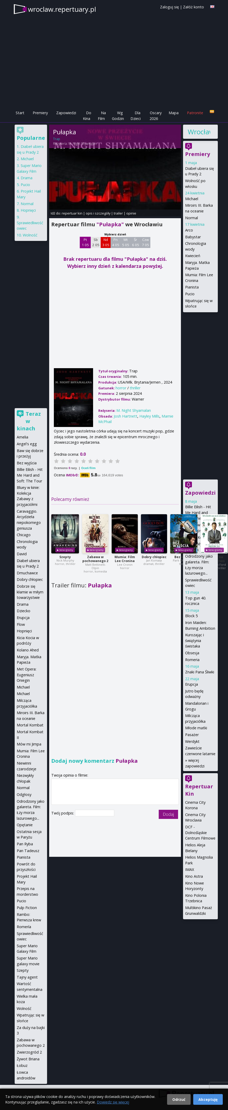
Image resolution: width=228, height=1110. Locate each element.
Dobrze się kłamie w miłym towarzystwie (30, 592)
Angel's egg (27, 443)
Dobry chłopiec (154, 557)
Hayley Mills (149, 416)
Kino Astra (194, 876)
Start (20, 112)
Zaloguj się (169, 6)
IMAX (189, 869)
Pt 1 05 (85, 242)
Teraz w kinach (29, 421)
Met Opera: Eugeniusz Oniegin (26, 675)
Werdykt (192, 741)
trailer (118, 213)
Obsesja (192, 652)
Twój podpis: (63, 813)
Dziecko (23, 610)
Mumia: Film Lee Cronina (125, 559)
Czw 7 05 (145, 242)
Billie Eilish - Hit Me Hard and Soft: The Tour (198, 512)
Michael (191, 198)
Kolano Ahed (28, 650)
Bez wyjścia (27, 462)
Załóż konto (193, 6)
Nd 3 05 (105, 242)
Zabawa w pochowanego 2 (95, 559)
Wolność (30, 235)
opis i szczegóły (98, 213)
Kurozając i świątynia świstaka (194, 640)
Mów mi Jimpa (29, 744)
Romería (24, 926)
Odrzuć (178, 1099)
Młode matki (196, 727)
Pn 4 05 (115, 242)
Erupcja (191, 684)
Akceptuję (208, 1099)
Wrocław (199, 131)
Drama (26, 177)
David (22, 553)
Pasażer (192, 734)
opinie (131, 213)
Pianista (192, 287)
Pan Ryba (25, 843)
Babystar (193, 236)
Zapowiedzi (66, 112)
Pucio (190, 293)
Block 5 (191, 615)
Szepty (65, 557)
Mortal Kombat (30, 724)
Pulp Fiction (27, 907)
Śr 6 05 (135, 242)
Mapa (174, 112)
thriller (135, 387)
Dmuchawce (27, 572)
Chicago (24, 534)
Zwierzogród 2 (29, 1052)
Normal (191, 217)
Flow (21, 624)
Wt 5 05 (125, 242)
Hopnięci (28, 210)
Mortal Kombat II (200, 537)
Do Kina (87, 115)
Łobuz (22, 1065)
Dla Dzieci (135, 115)
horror (121, 387)
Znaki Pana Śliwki (199, 671)
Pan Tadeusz (28, 850)
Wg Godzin (118, 115)
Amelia (22, 437)
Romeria (192, 659)
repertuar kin (72, 213)
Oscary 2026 (156, 115)
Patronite (195, 112)
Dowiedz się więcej (113, 1102)
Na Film (102, 115)
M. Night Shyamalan (82, 143)
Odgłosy (24, 794)
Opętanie (25, 824)
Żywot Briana (28, 1058)
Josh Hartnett (125, 416)
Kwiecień (192, 255)
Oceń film (88, 468)
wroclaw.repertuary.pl (62, 9)
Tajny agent (27, 977)
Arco (189, 230)
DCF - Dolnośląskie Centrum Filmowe (200, 832)
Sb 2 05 (95, 242)
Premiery (40, 112)
